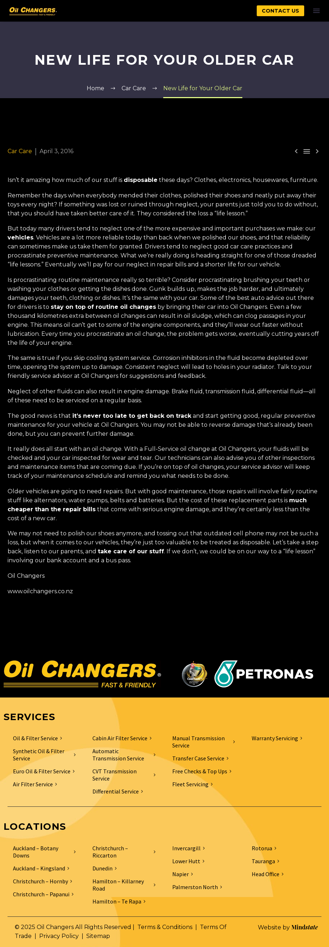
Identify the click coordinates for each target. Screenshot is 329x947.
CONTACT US (280, 11)
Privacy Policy (59, 936)
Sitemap (98, 936)
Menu (316, 11)
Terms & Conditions (164, 927)
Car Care (20, 151)
